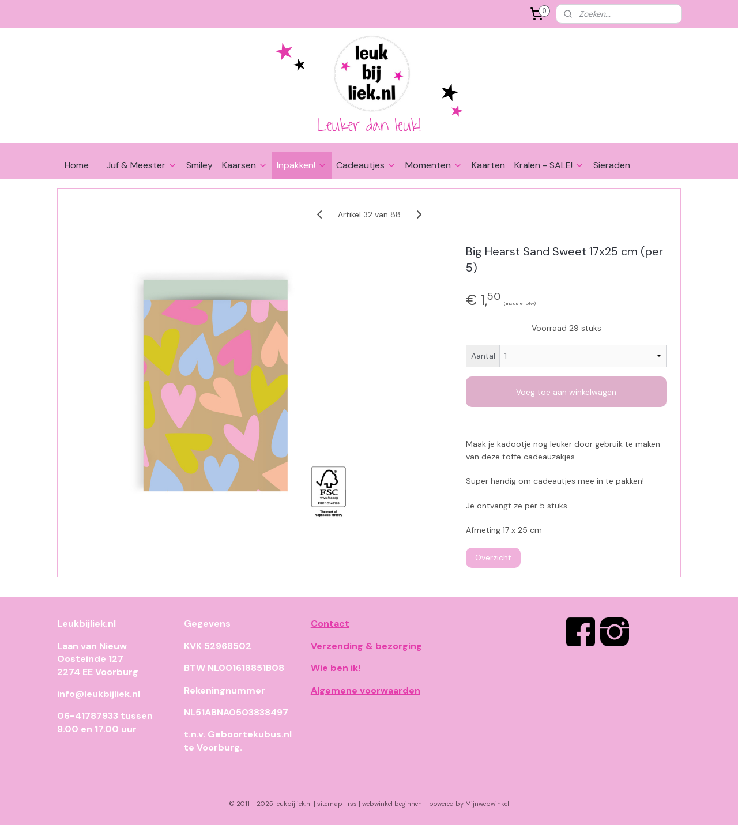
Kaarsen (245, 165)
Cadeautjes (366, 165)
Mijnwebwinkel (487, 804)
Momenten (433, 165)
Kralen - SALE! (549, 165)
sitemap (329, 804)
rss (352, 804)
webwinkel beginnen (392, 804)
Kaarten (488, 165)
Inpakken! (302, 165)
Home (77, 165)
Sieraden (611, 165)
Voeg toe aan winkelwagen (566, 392)
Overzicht (493, 557)
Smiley (199, 165)
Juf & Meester (141, 165)
